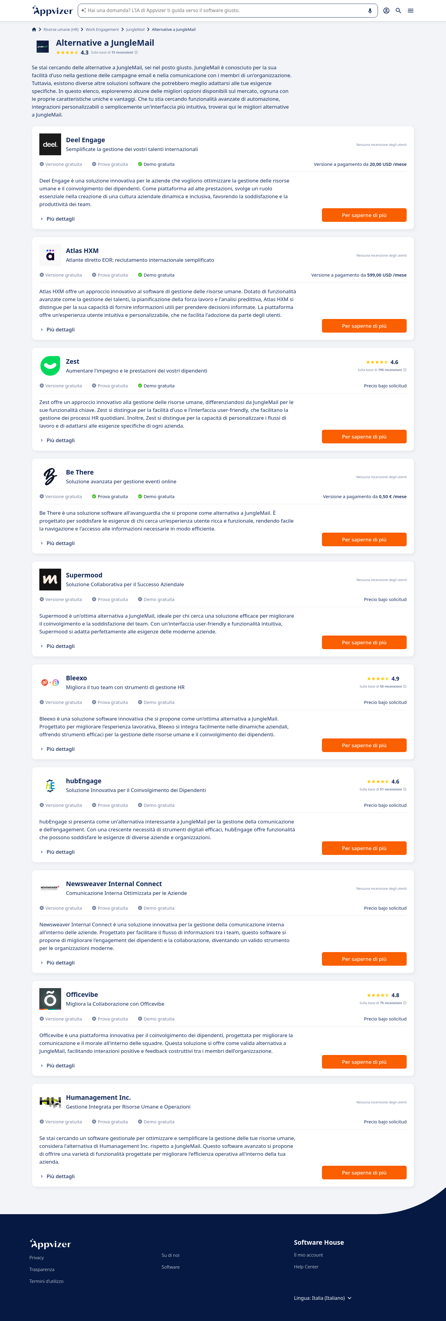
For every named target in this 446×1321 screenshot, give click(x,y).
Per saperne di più (364, 215)
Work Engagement (102, 29)
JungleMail (135, 29)
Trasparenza (41, 1269)
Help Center (306, 1266)
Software (171, 1267)
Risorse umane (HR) (61, 29)
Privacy (36, 1257)
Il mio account (308, 1255)
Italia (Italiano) (332, 1298)
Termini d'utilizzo (46, 1281)
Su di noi (170, 1255)
